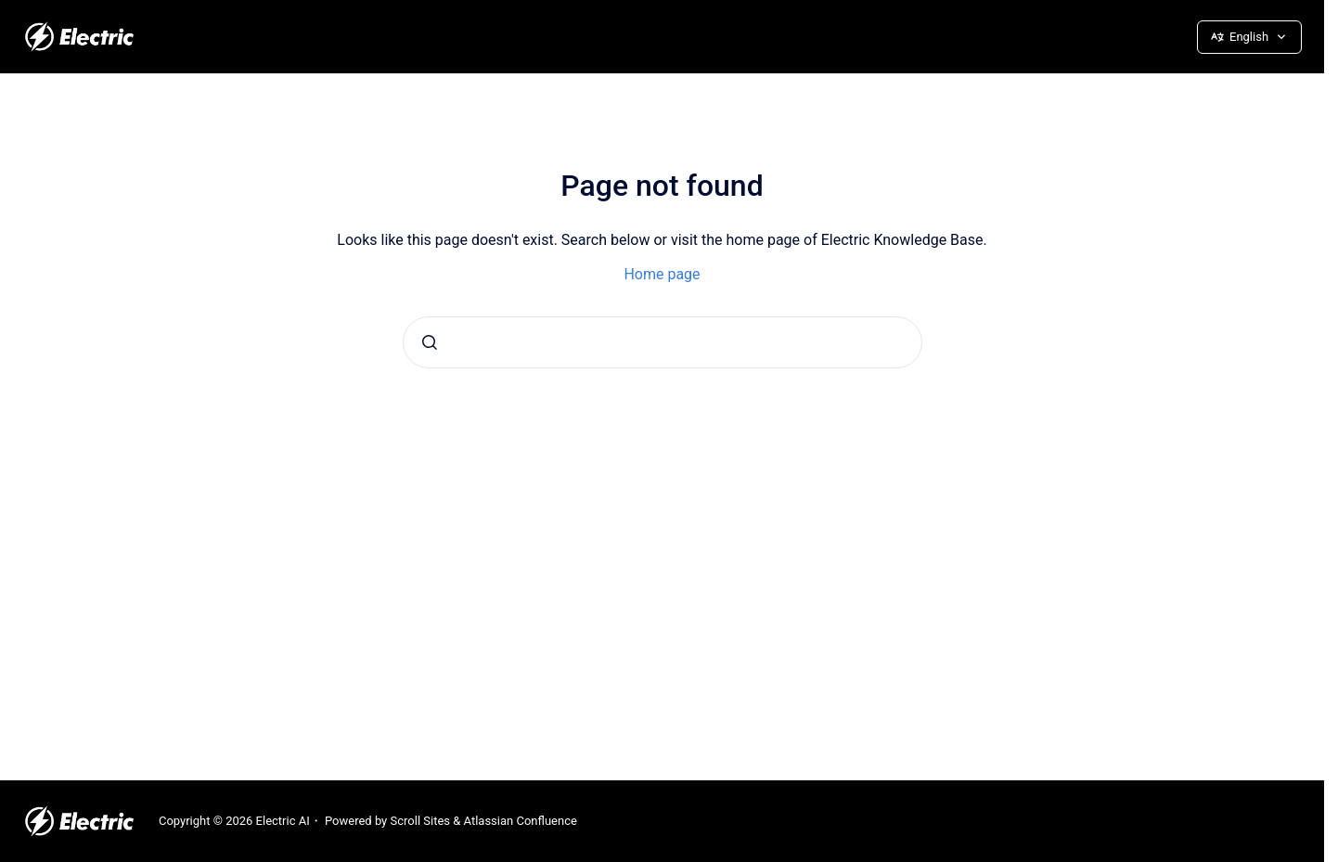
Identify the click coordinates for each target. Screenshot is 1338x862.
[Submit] (429, 342)
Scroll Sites (421, 821)
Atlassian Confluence (520, 821)
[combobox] (662, 342)
